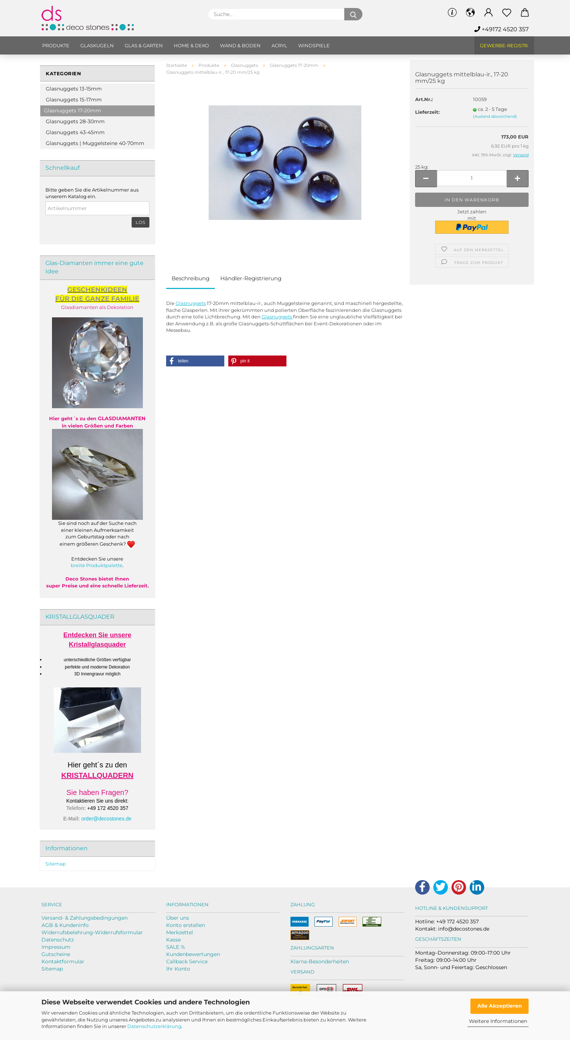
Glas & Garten (144, 45)
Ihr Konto (178, 968)
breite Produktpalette (97, 565)
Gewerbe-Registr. (504, 45)
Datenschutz (57, 939)
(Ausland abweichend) (495, 116)
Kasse (173, 939)
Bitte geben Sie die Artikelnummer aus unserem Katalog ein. (92, 193)
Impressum (56, 947)
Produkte (55, 45)
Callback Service (187, 961)
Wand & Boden (240, 45)
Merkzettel (179, 932)
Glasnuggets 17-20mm (72, 110)
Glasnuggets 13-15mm (74, 88)
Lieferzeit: (427, 112)
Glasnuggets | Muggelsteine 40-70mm (95, 143)
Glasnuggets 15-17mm (74, 99)
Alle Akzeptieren (499, 1006)
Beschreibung (190, 278)
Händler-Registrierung (250, 278)
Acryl (279, 45)
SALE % (175, 947)
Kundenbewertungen (193, 954)
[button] (195, 361)
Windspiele (314, 45)
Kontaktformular (62, 961)
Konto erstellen (185, 925)
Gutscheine (55, 954)
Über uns (177, 918)
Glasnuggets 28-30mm (75, 121)
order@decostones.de (106, 819)
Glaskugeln (97, 45)
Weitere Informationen (498, 1021)
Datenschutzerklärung (154, 1026)
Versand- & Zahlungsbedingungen (84, 918)
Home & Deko (191, 45)
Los (140, 222)
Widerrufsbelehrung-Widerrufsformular (92, 932)
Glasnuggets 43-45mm (75, 132)
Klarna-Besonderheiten (319, 961)
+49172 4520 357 (501, 29)
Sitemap (55, 864)
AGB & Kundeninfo (65, 925)
